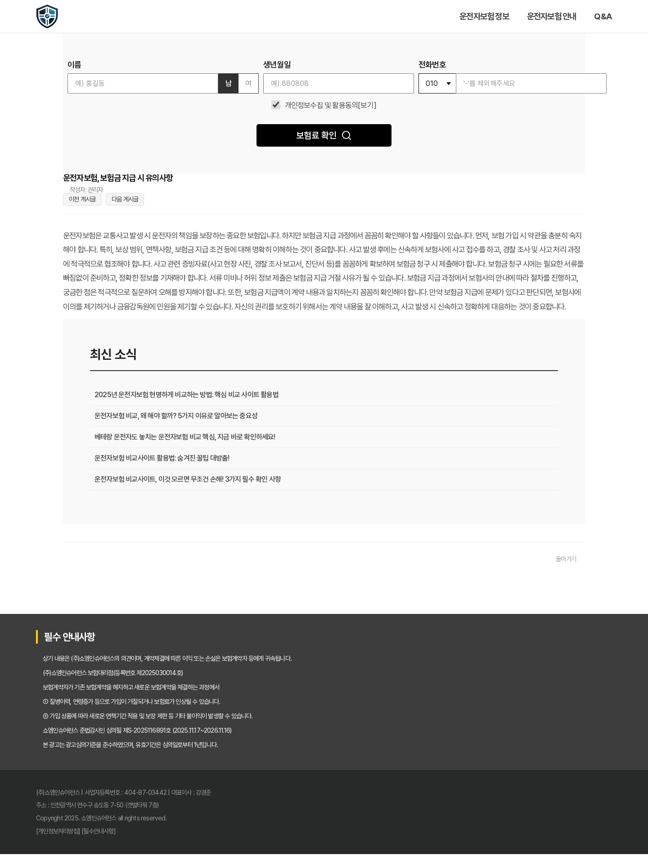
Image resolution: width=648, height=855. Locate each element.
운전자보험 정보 (484, 16)
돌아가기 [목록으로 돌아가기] (566, 560)
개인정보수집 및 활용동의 (321, 105)
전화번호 (432, 65)
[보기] (367, 105)
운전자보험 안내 (551, 16)
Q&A (603, 16)
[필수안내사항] (98, 832)
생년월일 (277, 65)
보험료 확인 (324, 135)
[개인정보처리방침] (58, 832)
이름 (74, 65)
